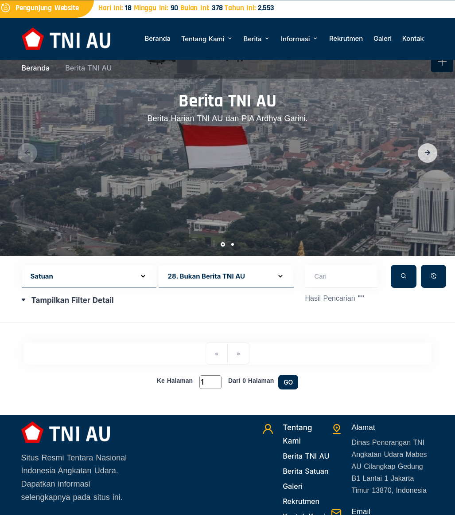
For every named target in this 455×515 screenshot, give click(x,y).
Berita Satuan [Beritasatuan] (305, 471)
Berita (257, 39)
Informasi (300, 39)
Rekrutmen (346, 38)
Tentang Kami (207, 39)
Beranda (158, 38)
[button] (427, 153)
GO (288, 382)
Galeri (382, 38)
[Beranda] (66, 38)
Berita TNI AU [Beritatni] (306, 456)
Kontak (413, 38)
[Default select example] (89, 276)
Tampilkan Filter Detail (72, 300)
